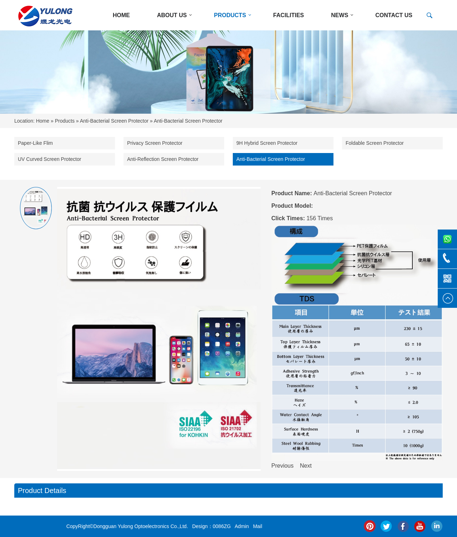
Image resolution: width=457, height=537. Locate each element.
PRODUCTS (230, 15)
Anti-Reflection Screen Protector (163, 159)
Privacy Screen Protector (154, 143)
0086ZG (222, 526)
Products (65, 121)
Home (42, 121)
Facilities (288, 15)
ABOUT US (172, 15)
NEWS (339, 15)
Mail (257, 526)
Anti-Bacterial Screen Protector (114, 121)
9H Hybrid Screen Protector (266, 143)
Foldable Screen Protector (375, 143)
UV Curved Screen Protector (49, 159)
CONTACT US (393, 15)
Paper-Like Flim (35, 143)
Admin (242, 526)
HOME (121, 15)
